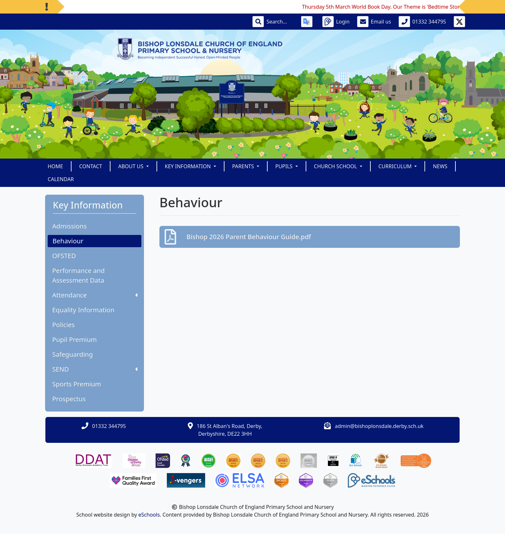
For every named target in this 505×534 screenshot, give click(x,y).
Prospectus (69, 398)
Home (55, 166)
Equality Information (83, 310)
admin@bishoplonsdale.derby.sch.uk (379, 426)
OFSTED (64, 255)
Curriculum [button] (395, 166)
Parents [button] (243, 166)
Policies (63, 324)
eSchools (149, 514)
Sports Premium (76, 384)
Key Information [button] (188, 166)
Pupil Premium (74, 339)
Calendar (61, 179)
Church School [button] (336, 166)
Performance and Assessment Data (78, 275)
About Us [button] (131, 166)
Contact (90, 166)
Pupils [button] (284, 166)
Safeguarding (72, 354)
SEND (95, 369)
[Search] (280, 21)
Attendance (95, 295)
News (440, 166)
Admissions (69, 226)
